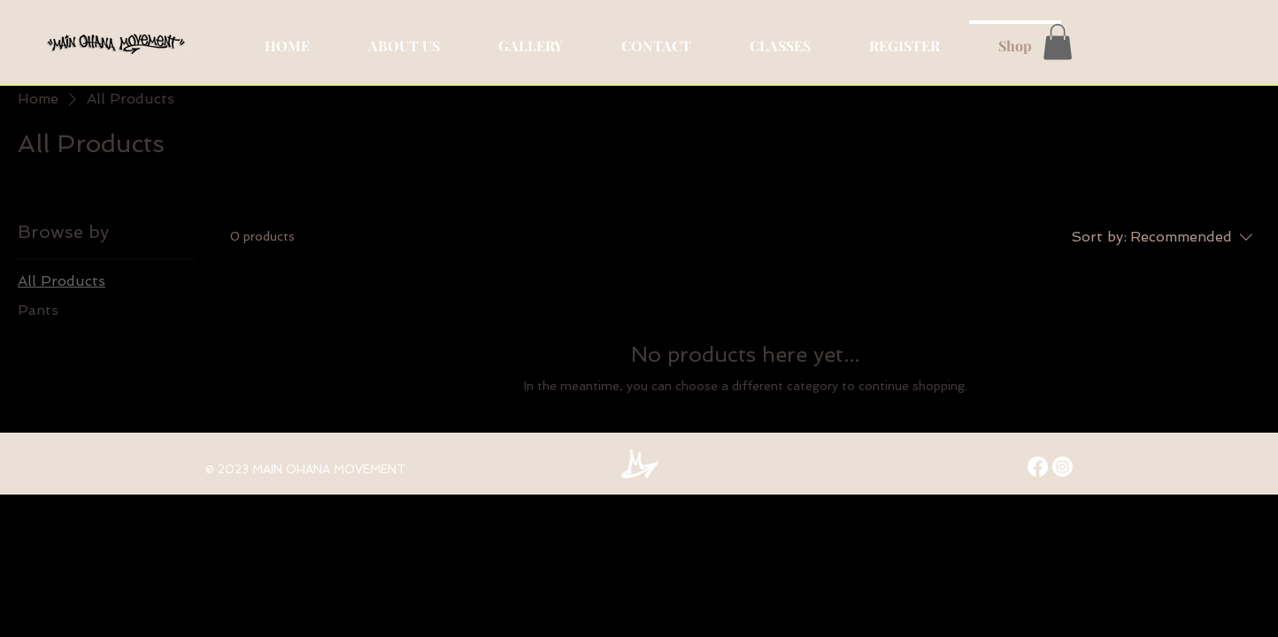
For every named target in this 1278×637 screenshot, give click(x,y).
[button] (1058, 42)
